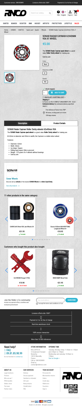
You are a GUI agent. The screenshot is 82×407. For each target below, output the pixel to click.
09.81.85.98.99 (13, 353)
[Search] (41, 13)
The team (7, 386)
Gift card (26, 381)
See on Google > (54, 358)
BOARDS (14, 23)
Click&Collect (27, 386)
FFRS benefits (8, 381)
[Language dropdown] (64, 13)
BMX (30, 23)
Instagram (71, 391)
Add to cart (57, 92)
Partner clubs (8, 389)
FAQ (58, 15)
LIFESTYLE (68, 23)
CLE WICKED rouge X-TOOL (22, 278)
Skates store (8, 383)
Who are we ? (8, 378)
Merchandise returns (49, 375)
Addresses (46, 383)
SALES (76, 23)
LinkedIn (75, 391)
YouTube (71, 386)
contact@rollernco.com (38, 365)
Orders (45, 378)
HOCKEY (37, 23)
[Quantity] (45, 92)
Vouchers (45, 386)
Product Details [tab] (59, 123)
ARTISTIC (46, 23)
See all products (13, 186)
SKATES (6, 23)
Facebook (66, 386)
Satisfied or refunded (29, 378)
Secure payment (28, 375)
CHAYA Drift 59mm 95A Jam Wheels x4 (22, 227)
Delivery (25, 373)
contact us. (19, 357)
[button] (6, 219)
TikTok (75, 386)
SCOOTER (23, 23)
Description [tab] (22, 123)
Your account (48, 370)
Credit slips (46, 381)
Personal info (47, 373)
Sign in (45, 389)
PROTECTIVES (57, 23)
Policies (6, 375)
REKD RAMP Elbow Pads (60, 278)
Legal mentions (8, 373)
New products (27, 383)
